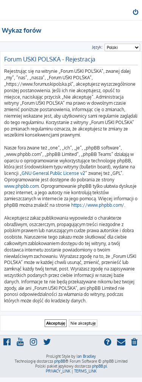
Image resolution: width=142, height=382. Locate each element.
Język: (97, 47)
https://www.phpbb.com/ (97, 205)
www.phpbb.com (21, 186)
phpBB (59, 361)
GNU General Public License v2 (53, 173)
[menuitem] (136, 12)
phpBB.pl (99, 366)
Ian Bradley (86, 356)
